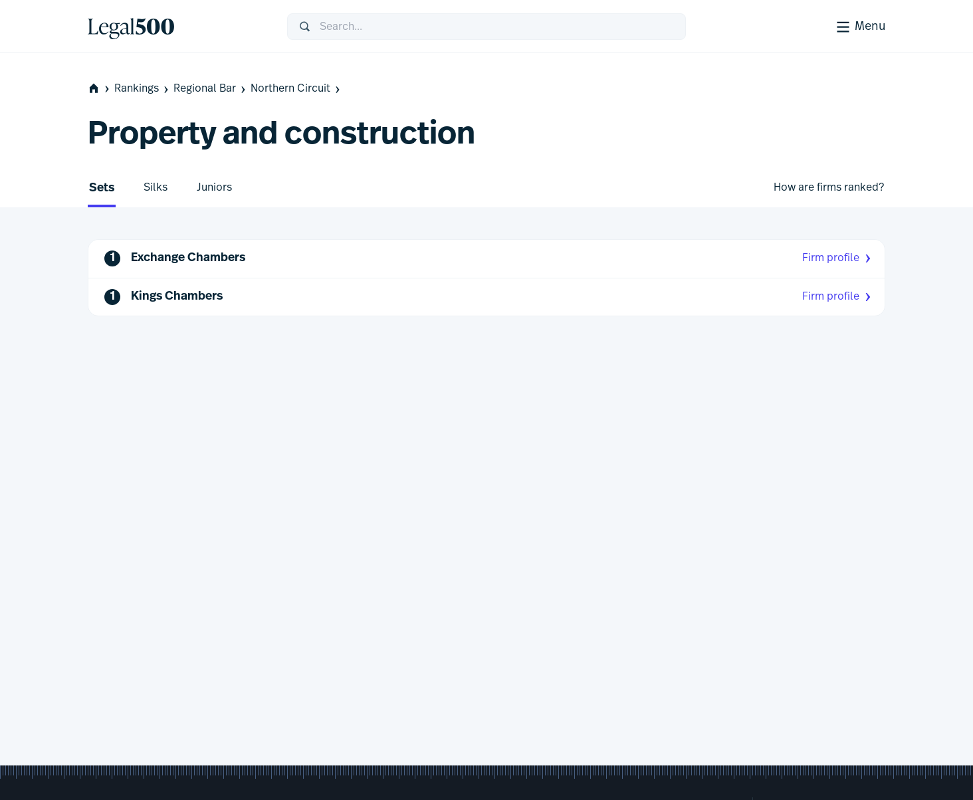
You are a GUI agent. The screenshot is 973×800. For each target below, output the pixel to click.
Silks (155, 187)
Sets (101, 188)
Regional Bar (210, 88)
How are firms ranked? (829, 187)
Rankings (142, 88)
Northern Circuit (296, 88)
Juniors (214, 187)
